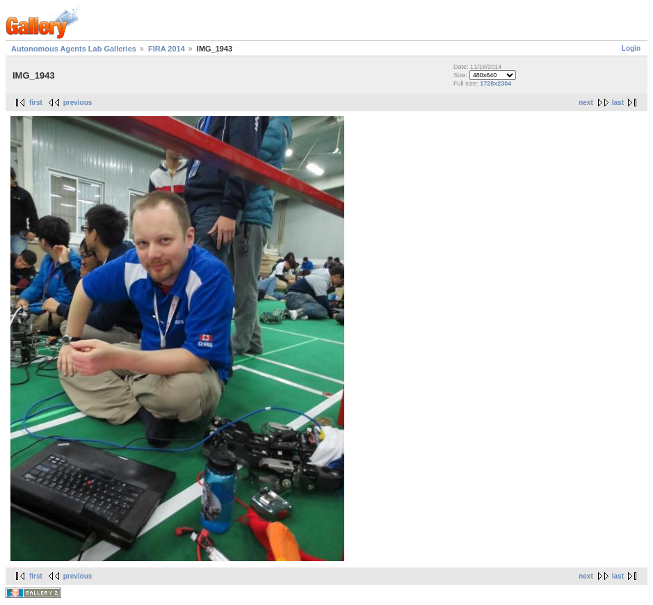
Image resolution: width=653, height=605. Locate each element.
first (35, 102)
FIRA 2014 (166, 49)
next (586, 102)
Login (631, 48)
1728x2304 (495, 83)
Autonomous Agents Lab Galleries (73, 49)
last (618, 102)
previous (77, 102)
